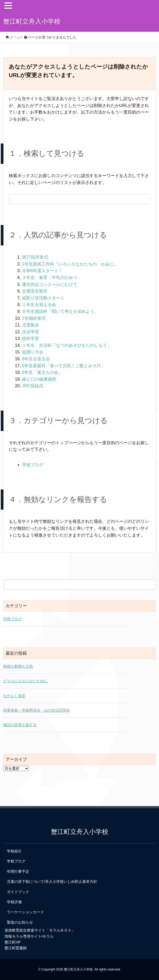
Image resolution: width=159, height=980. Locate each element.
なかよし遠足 (14, 696)
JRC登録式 (32, 386)
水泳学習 (30, 332)
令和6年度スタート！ (42, 270)
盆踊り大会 (32, 352)
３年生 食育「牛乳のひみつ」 (51, 277)
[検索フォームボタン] (142, 200)
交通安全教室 (35, 291)
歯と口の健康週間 (39, 379)
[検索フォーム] (74, 199)
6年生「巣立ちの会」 (42, 372)
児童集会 (30, 325)
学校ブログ (32, 464)
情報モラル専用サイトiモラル (29, 936)
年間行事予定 (18, 871)
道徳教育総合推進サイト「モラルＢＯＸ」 (40, 930)
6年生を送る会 (36, 359)
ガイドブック (18, 892)
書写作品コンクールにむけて (49, 284)
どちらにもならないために (25, 681)
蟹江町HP (13, 942)
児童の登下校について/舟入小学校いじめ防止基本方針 (52, 881)
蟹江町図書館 (16, 948)
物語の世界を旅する (20, 725)
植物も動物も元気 (18, 666)
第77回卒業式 (35, 257)
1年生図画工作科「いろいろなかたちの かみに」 (70, 264)
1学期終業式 (34, 318)
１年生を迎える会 (39, 304)
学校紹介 (14, 851)
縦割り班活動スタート (43, 298)
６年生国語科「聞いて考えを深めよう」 (60, 311)
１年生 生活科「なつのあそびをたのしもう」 (66, 345)
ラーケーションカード (25, 912)
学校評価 (14, 902)
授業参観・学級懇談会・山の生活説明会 (36, 710)
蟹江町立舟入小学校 (32, 21)
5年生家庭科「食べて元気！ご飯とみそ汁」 (63, 365)
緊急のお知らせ (20, 922)
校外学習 (30, 338)
